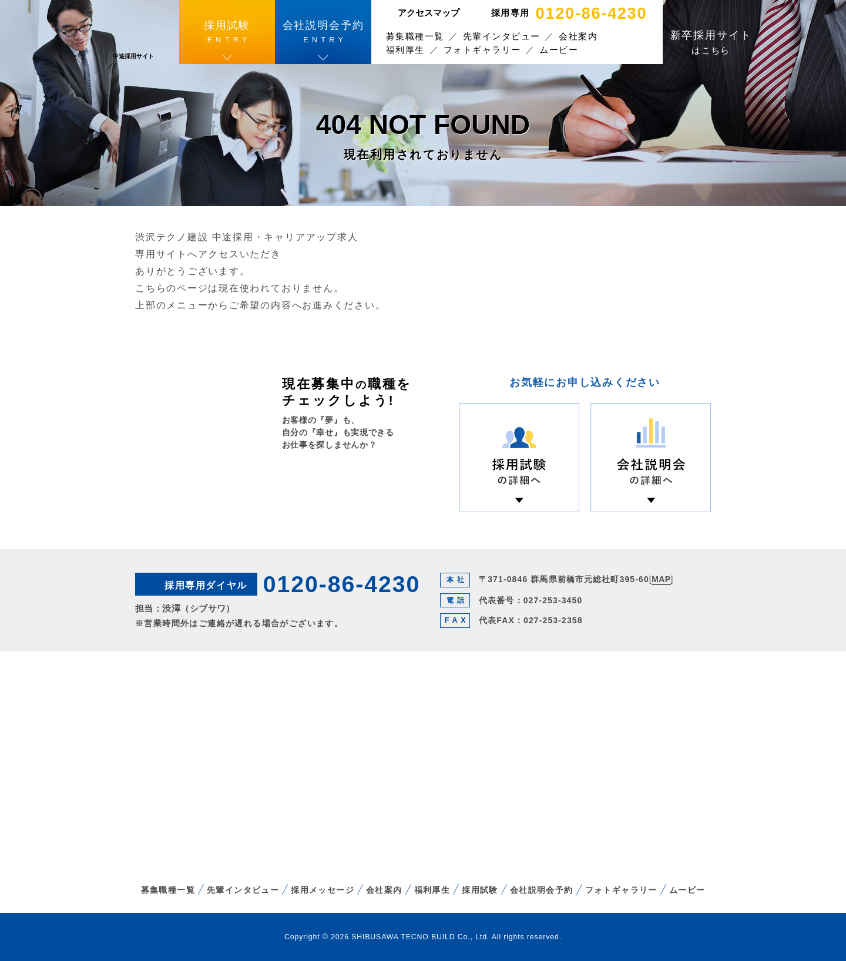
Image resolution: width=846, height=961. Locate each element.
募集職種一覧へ (339, 488)
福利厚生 (405, 50)
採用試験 (480, 890)
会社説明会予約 (541, 890)
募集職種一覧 (415, 36)
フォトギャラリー (482, 50)
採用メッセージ (322, 890)
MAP (661, 579)
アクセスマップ (428, 13)
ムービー (558, 50)
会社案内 (578, 36)
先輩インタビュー (501, 36)
